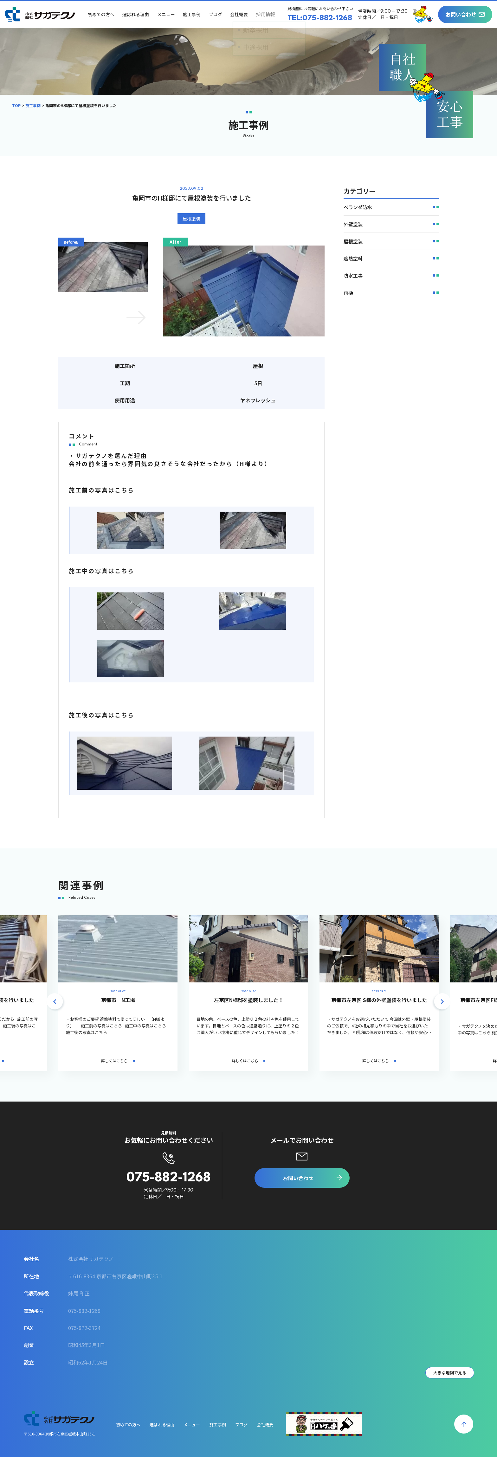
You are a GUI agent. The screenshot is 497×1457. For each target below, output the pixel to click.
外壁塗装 (353, 224)
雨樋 (348, 292)
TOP (16, 105)
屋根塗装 (191, 218)
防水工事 (353, 275)
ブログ (216, 14)
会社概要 (239, 14)
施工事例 (192, 14)
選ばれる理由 (136, 14)
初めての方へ (101, 14)
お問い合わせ (461, 14)
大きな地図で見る (449, 1373)
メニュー (167, 14)
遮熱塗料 (353, 258)
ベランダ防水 (358, 207)
